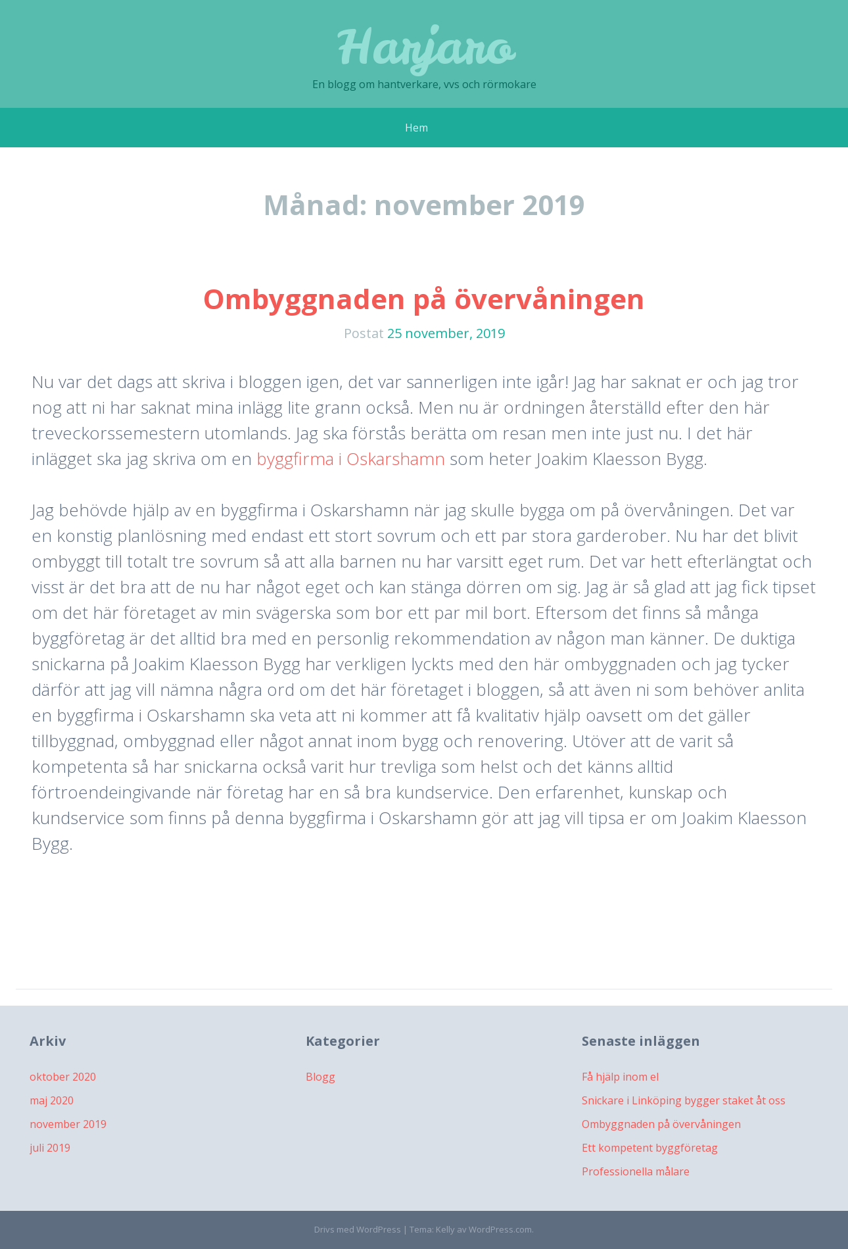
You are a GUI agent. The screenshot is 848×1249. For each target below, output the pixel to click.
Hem (416, 127)
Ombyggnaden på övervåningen (424, 298)
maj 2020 (52, 1100)
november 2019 (68, 1124)
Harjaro (424, 45)
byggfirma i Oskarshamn (350, 458)
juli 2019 (50, 1147)
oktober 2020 (63, 1076)
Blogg (320, 1076)
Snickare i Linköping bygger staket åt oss (684, 1100)
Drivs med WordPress (357, 1229)
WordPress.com (500, 1229)
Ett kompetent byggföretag (650, 1147)
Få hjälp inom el (620, 1076)
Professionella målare (636, 1171)
